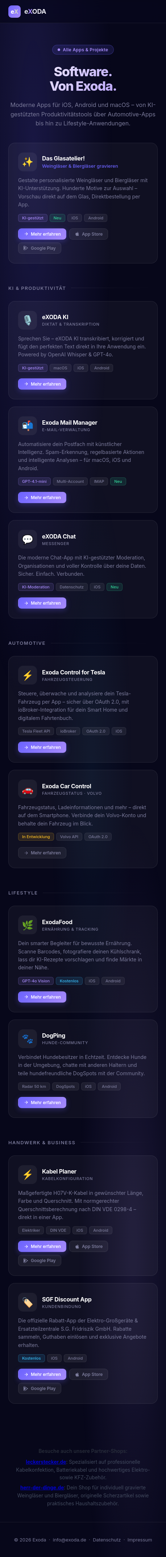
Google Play (40, 248)
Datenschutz (107, 1540)
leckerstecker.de (46, 1462)
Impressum (140, 1540)
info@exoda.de (69, 1540)
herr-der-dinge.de (42, 1487)
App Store (89, 234)
